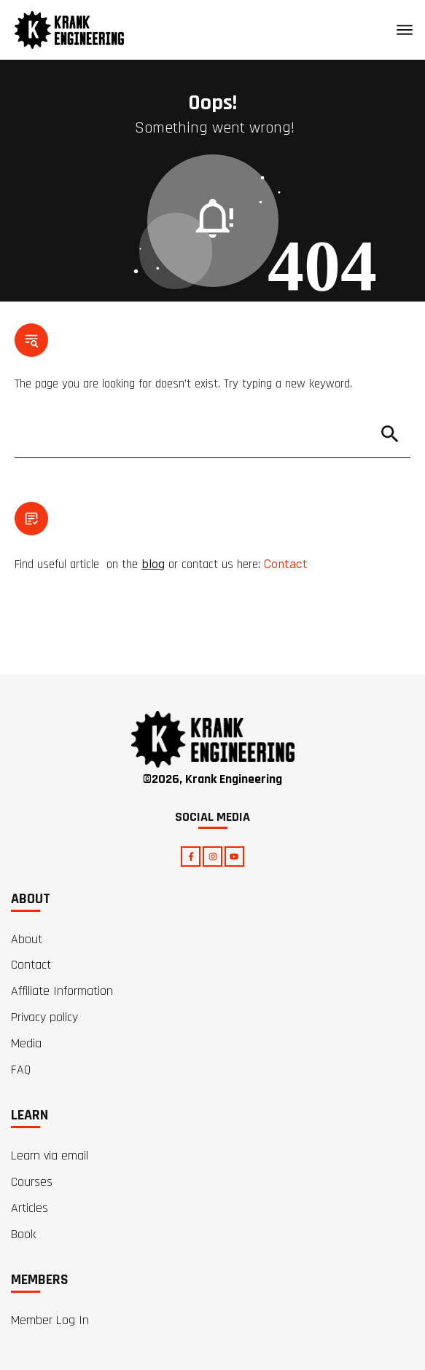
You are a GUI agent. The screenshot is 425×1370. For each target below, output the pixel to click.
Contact (286, 563)
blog (153, 563)
